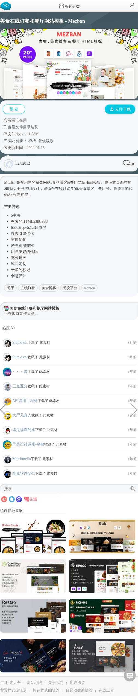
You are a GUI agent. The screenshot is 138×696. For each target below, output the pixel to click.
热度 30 (8, 328)
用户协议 (77, 683)
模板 (32, 141)
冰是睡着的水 (23, 430)
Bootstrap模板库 (7, 5)
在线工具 (106, 690)
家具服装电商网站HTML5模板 (134, 409)
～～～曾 (20, 372)
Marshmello (21, 459)
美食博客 (49, 288)
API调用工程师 (25, 401)
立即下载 (120, 109)
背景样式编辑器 (13, 690)
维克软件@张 (23, 473)
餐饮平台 (70, 288)
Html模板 (93, 183)
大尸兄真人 (21, 415)
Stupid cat (20, 342)
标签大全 (13, 683)
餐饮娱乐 (46, 141)
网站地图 (34, 683)
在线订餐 (28, 288)
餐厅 (10, 288)
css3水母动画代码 (4, 409)
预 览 (14, 109)
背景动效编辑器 (79, 690)
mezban (89, 288)
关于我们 (55, 683)
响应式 (110, 183)
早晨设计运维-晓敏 (28, 444)
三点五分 (20, 386)
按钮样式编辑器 (46, 690)
